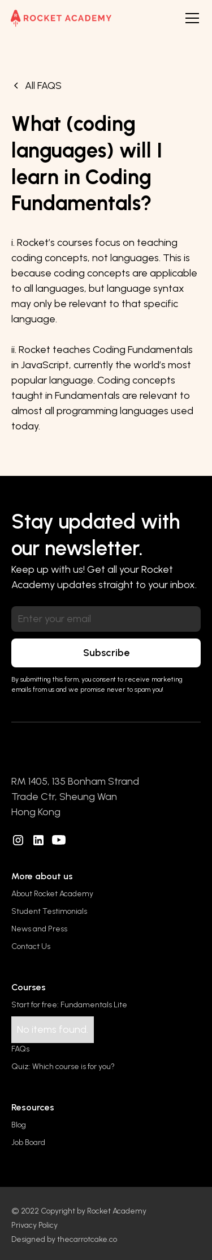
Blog (18, 1125)
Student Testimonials (49, 911)
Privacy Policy (34, 1225)
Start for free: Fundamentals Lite (69, 1005)
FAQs (20, 1049)
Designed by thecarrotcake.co (64, 1239)
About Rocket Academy (52, 894)
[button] (190, 18)
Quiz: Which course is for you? (63, 1066)
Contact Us (30, 946)
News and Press (39, 929)
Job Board (28, 1142)
